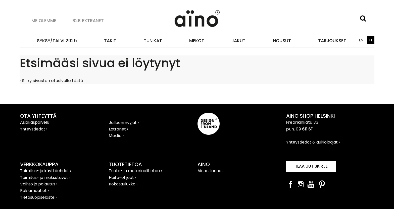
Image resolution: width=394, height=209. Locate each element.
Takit (110, 40)
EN (361, 40)
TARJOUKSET (332, 40)
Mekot (196, 40)
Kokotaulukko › (123, 184)
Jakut (238, 40)
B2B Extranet (88, 20)
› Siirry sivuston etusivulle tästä (51, 81)
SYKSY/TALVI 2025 (57, 40)
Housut (282, 40)
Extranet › (118, 129)
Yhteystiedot (33, 129)
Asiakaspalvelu (35, 122)
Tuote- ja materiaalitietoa (135, 171)
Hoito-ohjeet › (122, 177)
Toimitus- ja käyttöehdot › (45, 171)
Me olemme (43, 20)
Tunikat (153, 40)
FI (370, 40)
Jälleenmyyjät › (124, 122)
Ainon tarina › (210, 171)
